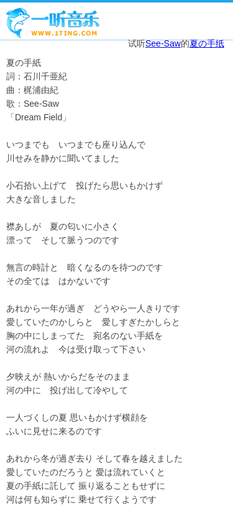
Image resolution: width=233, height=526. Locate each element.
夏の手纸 (207, 43)
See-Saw (163, 43)
